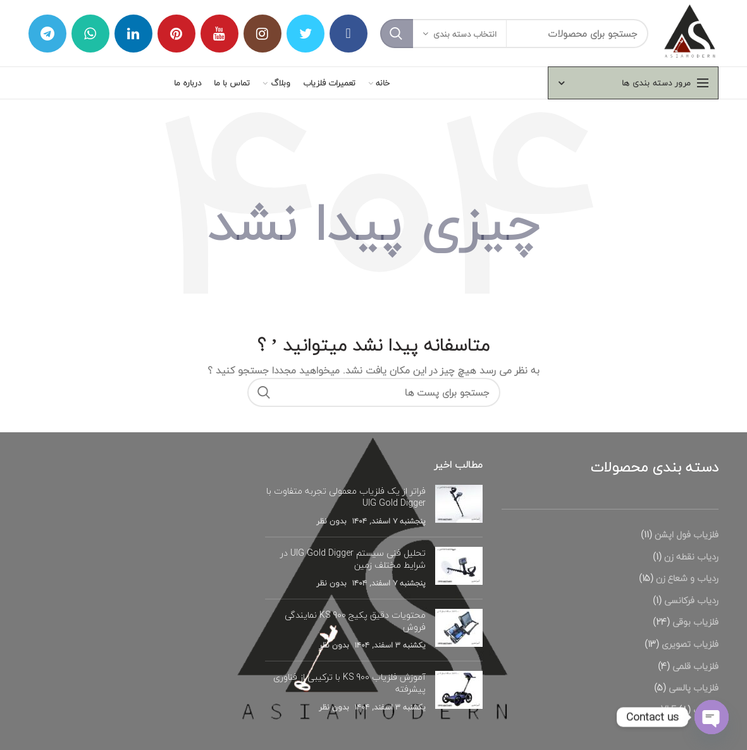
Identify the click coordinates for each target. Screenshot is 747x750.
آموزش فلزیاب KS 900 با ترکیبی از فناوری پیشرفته (349, 683)
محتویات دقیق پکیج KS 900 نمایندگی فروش (355, 621)
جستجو (396, 33)
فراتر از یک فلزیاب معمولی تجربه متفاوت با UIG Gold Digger (346, 497)
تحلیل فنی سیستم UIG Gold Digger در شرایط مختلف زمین (353, 559)
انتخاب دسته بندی (465, 34)
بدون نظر (331, 521)
